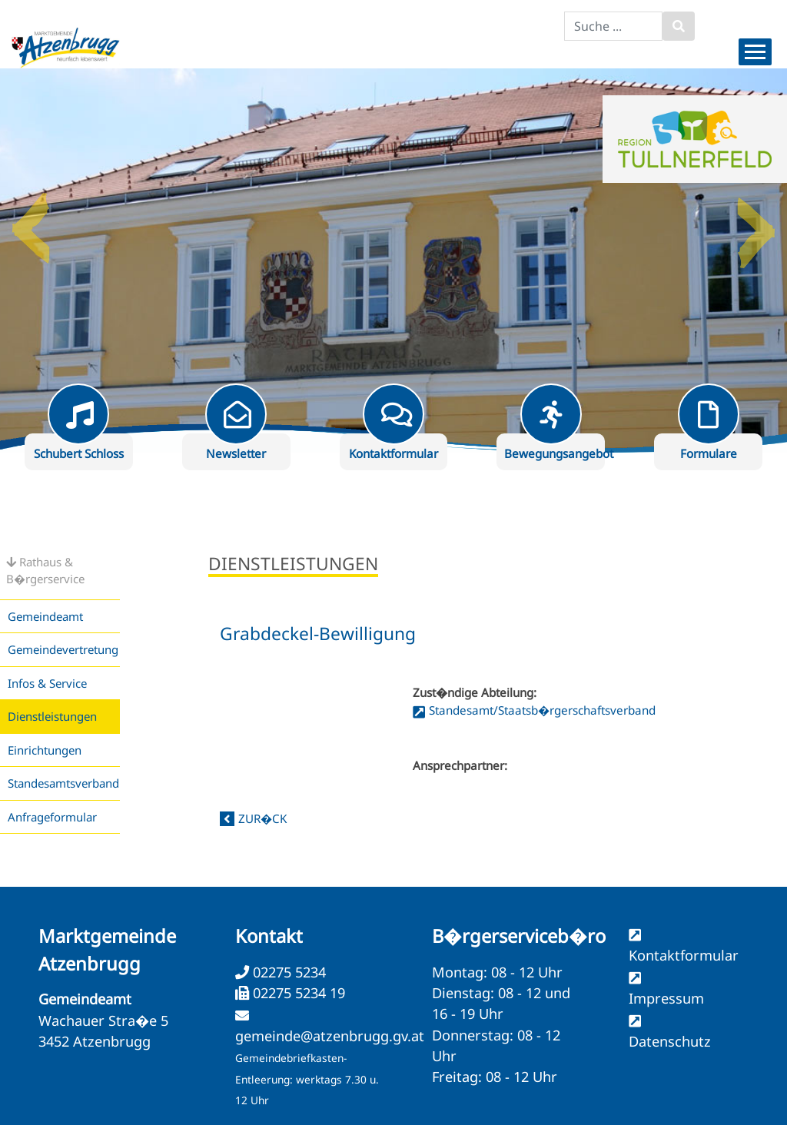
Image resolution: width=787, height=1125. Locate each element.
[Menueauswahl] (755, 51)
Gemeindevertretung (63, 649)
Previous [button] (30, 222)
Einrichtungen (44, 750)
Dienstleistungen (52, 716)
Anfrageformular (52, 817)
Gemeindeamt (45, 616)
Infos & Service (47, 683)
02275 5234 (287, 972)
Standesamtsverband (63, 783)
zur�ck (262, 818)
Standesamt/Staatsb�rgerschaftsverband (542, 710)
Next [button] (756, 222)
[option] (393, 260)
